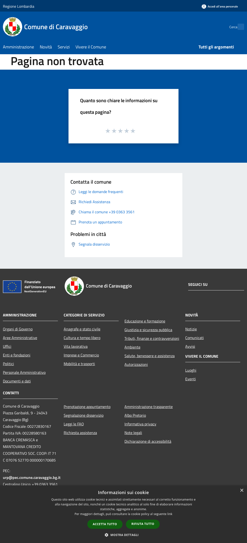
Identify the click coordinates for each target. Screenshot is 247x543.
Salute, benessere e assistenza (149, 356)
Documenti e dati (17, 381)
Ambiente (132, 347)
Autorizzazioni (136, 364)
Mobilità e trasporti (79, 364)
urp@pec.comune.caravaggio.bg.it (32, 477)
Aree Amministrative (20, 338)
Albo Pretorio (135, 415)
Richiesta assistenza (80, 433)
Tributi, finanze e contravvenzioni (151, 338)
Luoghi (190, 370)
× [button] (241, 490)
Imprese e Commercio (81, 355)
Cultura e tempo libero (82, 338)
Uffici (7, 346)
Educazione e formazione (144, 321)
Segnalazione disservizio (83, 415)
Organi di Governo (18, 329)
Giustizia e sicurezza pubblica (148, 330)
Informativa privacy (140, 424)
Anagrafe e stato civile (82, 329)
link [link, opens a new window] (169, 514)
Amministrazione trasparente (148, 406)
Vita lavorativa (76, 346)
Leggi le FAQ (74, 424)
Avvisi (190, 346)
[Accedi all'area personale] (219, 6)
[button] (123, 534)
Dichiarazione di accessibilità (147, 441)
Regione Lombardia (18, 6)
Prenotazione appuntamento (87, 406)
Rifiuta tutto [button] (142, 524)
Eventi (190, 379)
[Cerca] (238, 27)
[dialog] (123, 514)
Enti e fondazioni (16, 355)
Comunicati (194, 338)
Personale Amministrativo (24, 372)
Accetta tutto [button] (105, 524)
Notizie (191, 329)
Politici (8, 364)
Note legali (133, 433)
